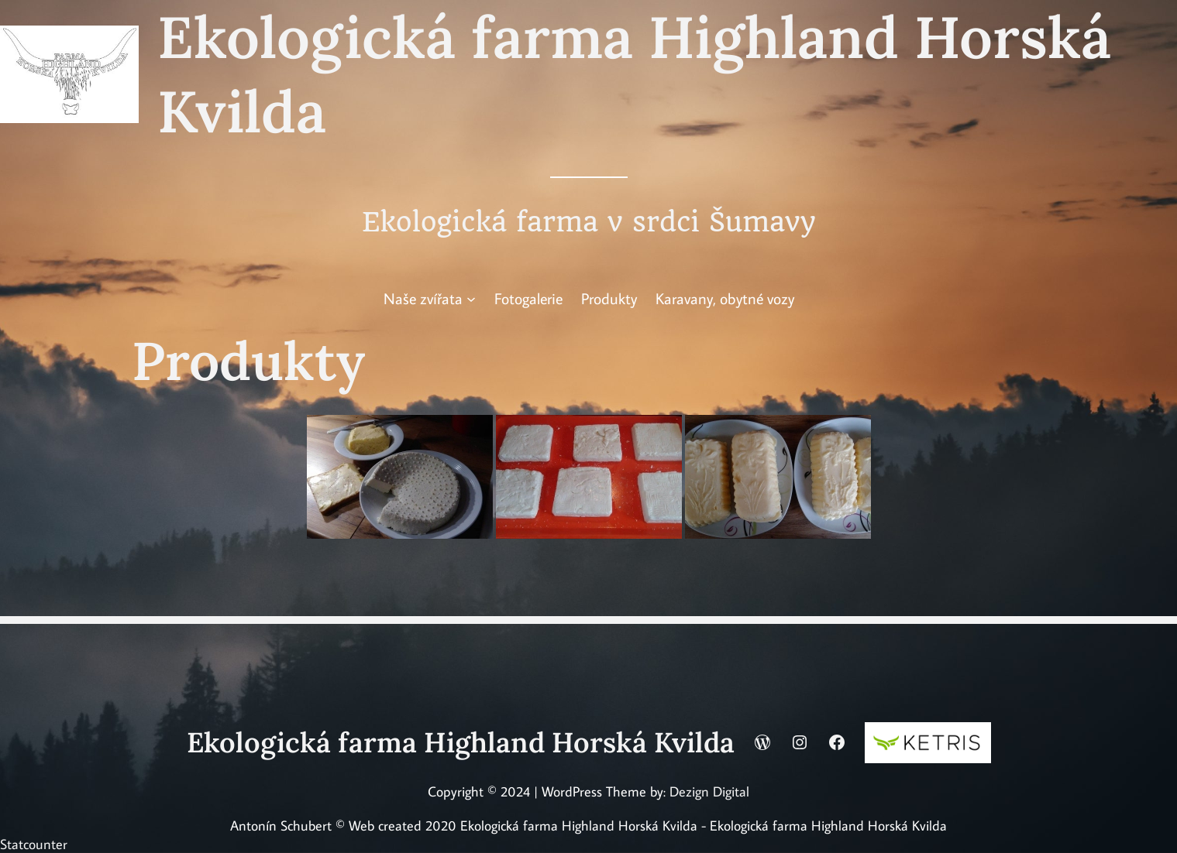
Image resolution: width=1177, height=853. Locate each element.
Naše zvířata (423, 298)
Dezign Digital (709, 791)
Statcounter (33, 843)
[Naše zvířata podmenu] (471, 298)
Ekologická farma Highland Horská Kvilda (461, 742)
